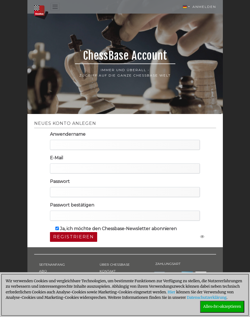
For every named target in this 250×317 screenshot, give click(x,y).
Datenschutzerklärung (206, 297)
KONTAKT (108, 271)
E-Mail (56, 157)
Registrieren (73, 236)
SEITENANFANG (52, 264)
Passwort (60, 181)
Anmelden (204, 7)
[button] (186, 6)
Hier (171, 292)
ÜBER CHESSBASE (115, 264)
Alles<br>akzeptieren (222, 306)
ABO (43, 271)
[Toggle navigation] (55, 7)
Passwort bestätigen (72, 205)
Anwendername (68, 134)
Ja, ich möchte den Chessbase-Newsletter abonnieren (116, 228)
